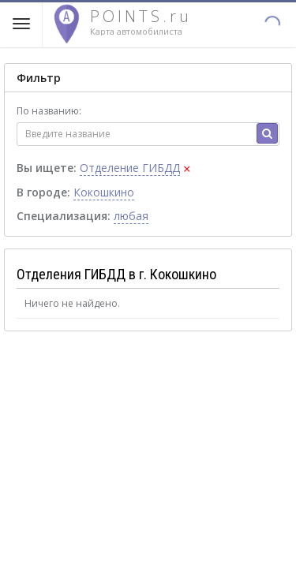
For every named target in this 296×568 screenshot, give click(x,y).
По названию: (49, 111)
